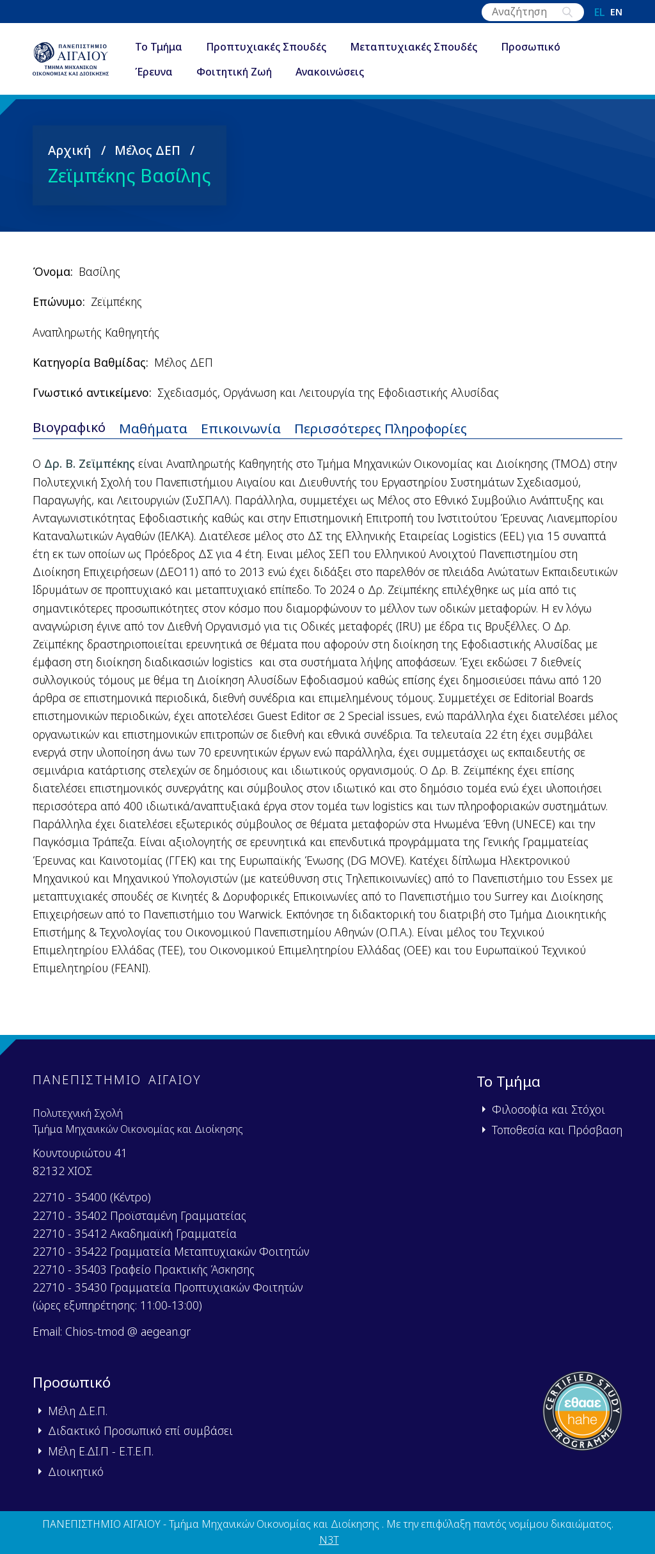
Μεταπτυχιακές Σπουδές (421, 47)
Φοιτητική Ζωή (242, 73)
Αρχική (69, 150)
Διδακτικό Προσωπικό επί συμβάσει (140, 1430)
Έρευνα (161, 73)
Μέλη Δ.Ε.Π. (77, 1410)
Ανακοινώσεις (337, 73)
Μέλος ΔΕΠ (147, 150)
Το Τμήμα (166, 47)
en (616, 12)
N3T (329, 1540)
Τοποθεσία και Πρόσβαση (557, 1129)
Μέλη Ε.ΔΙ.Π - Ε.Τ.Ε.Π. (101, 1451)
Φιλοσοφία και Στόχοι (548, 1109)
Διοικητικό (76, 1471)
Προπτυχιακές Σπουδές (274, 47)
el (599, 12)
